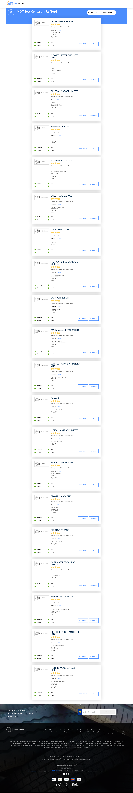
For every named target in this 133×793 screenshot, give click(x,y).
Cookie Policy (71, 730)
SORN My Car (75, 745)
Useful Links (63, 730)
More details (93, 44)
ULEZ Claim (94, 745)
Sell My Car (105, 3)
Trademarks (108, 730)
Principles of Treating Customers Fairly (115, 734)
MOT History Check (119, 745)
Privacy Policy (48, 730)
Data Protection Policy (83, 730)
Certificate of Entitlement (21, 743)
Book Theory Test (89, 741)
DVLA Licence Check (38, 745)
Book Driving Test (69, 741)
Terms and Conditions (96, 730)
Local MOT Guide (116, 743)
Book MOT (48, 745)
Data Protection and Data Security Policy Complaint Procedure (93, 732)
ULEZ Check (79, 741)
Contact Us (65, 3)
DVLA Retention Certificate (36, 743)
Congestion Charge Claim (105, 745)
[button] (57, 4)
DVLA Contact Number (117, 741)
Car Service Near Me (50, 743)
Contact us (122, 730)
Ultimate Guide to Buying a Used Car (29, 741)
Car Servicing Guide (91, 743)
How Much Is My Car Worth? (53, 747)
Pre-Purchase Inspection (56, 741)
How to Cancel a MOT (104, 743)
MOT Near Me (61, 743)
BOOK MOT (83, 44)
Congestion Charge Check (102, 741)
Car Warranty (44, 741)
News (56, 730)
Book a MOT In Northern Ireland (76, 743)
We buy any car (14, 741)
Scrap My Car (85, 745)
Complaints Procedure (69, 732)
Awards (115, 730)
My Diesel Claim (66, 745)
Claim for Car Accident (16, 745)
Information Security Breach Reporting (51, 732)
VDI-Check (27, 745)
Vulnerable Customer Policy (118, 732)
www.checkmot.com (54, 770)
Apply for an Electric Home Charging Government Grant (76, 747)
